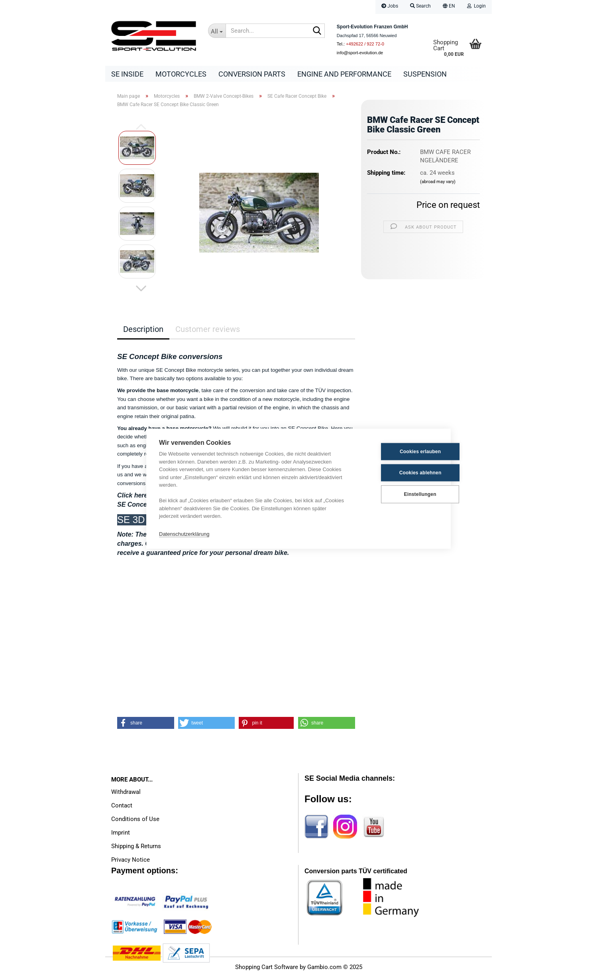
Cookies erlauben (398, 451)
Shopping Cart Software (266, 967)
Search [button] (420, 6)
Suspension (425, 74)
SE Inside (127, 74)
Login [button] (476, 6)
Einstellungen (398, 494)
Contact (121, 805)
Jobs (389, 6)
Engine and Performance (344, 74)
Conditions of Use (135, 819)
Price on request (448, 205)
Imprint (120, 832)
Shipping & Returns (136, 846)
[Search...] (217, 31)
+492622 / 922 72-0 (365, 43)
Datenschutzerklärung (184, 534)
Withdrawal (126, 791)
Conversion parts (251, 74)
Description (143, 329)
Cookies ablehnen (399, 473)
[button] (449, 7)
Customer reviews (207, 329)
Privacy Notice (130, 859)
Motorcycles (180, 74)
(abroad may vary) (438, 181)
